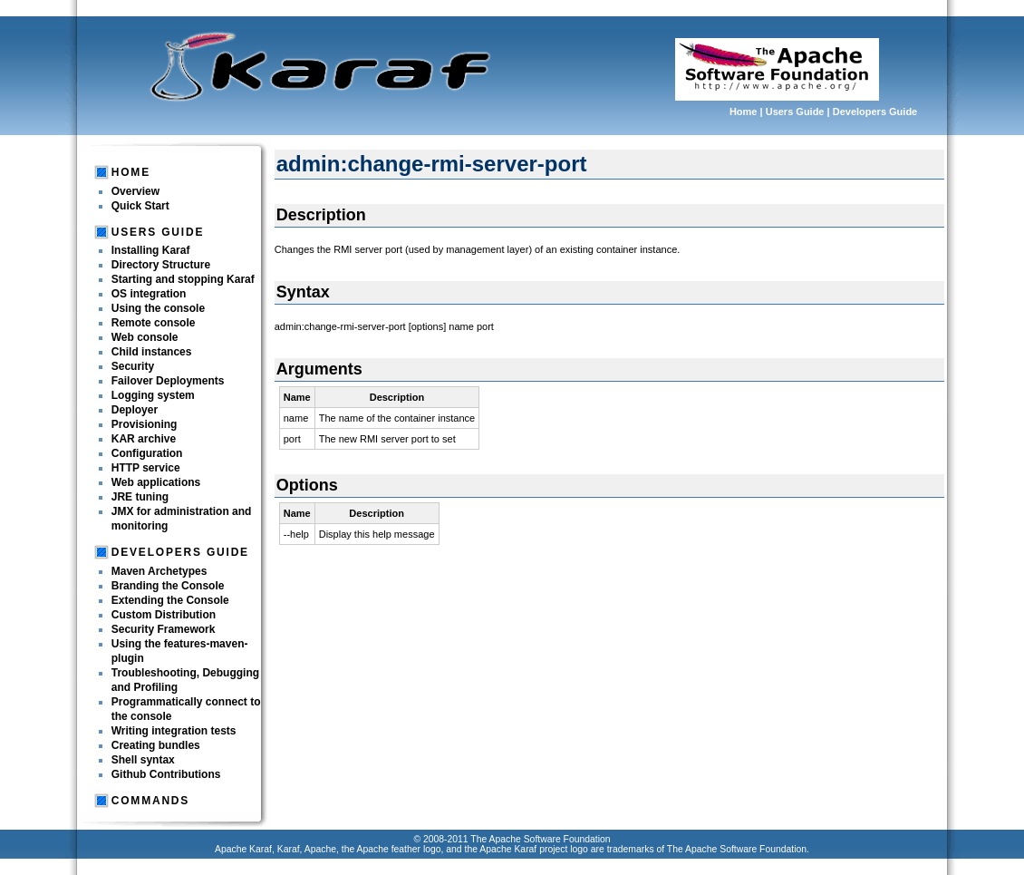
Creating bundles (155, 745)
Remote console (153, 322)
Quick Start (140, 205)
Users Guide (795, 111)
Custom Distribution (163, 614)
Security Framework (163, 629)
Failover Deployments (168, 380)
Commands (150, 800)
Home (743, 111)
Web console (145, 337)
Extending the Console (170, 600)
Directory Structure (160, 264)
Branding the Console (168, 585)
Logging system (153, 395)
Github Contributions (166, 774)
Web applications (155, 482)
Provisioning (144, 424)
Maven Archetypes (159, 571)
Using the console (158, 308)
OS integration (149, 293)
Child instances (151, 351)
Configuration (147, 453)
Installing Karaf (150, 250)
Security (132, 366)
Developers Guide (875, 111)
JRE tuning (140, 497)
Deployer (134, 409)
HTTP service (145, 468)
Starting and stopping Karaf (183, 279)
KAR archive (143, 439)
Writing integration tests (174, 730)
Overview (135, 191)
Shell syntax (143, 759)
